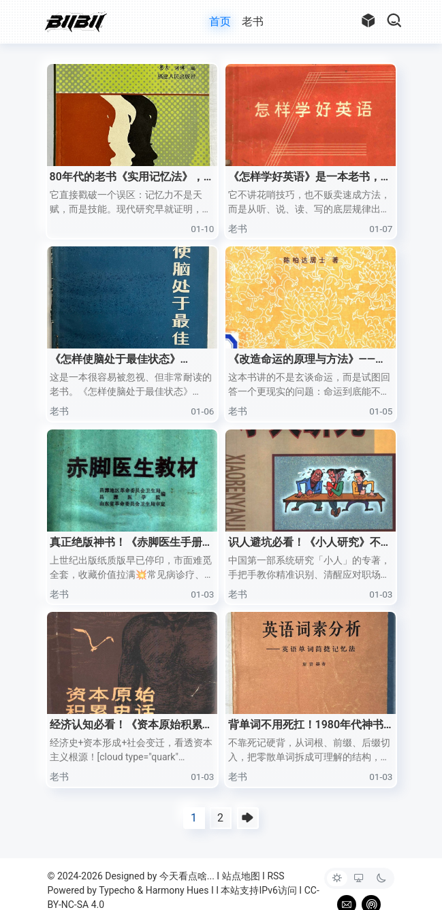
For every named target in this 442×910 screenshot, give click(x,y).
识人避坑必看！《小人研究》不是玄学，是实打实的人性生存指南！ (310, 543)
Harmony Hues (177, 890)
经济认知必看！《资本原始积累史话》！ (131, 725)
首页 (220, 21)
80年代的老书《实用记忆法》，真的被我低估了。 (127, 177)
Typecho (117, 890)
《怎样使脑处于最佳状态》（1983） (115, 360)
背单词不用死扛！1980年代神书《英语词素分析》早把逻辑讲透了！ (306, 725)
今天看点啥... (187, 876)
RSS (275, 876)
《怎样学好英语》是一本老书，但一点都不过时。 (310, 177)
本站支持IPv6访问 (258, 890)
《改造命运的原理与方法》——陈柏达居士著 (307, 360)
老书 (253, 21)
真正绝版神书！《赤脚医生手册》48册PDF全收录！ (131, 543)
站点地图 (241, 876)
